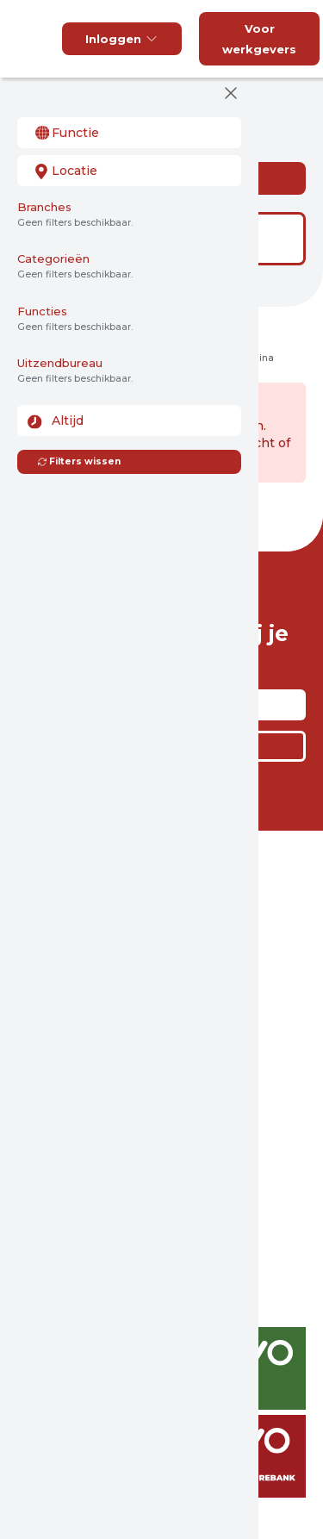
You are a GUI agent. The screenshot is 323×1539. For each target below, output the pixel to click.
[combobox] (129, 132)
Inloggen (121, 39)
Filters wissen (79, 461)
